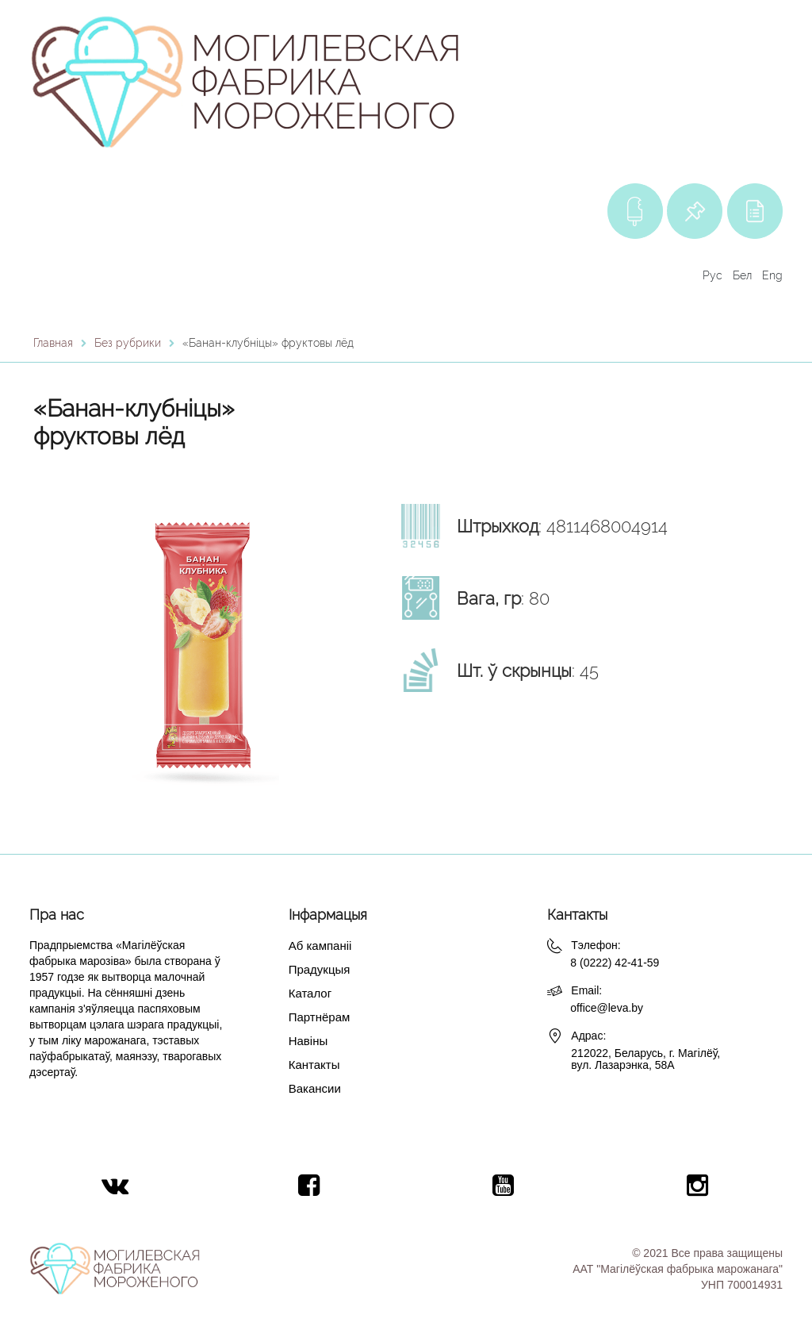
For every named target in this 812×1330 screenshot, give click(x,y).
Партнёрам (319, 1017)
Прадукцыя (319, 969)
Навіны (308, 1040)
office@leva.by (606, 1007)
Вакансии (315, 1088)
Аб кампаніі (320, 945)
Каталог (310, 993)
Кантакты (314, 1064)
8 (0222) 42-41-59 (614, 962)
